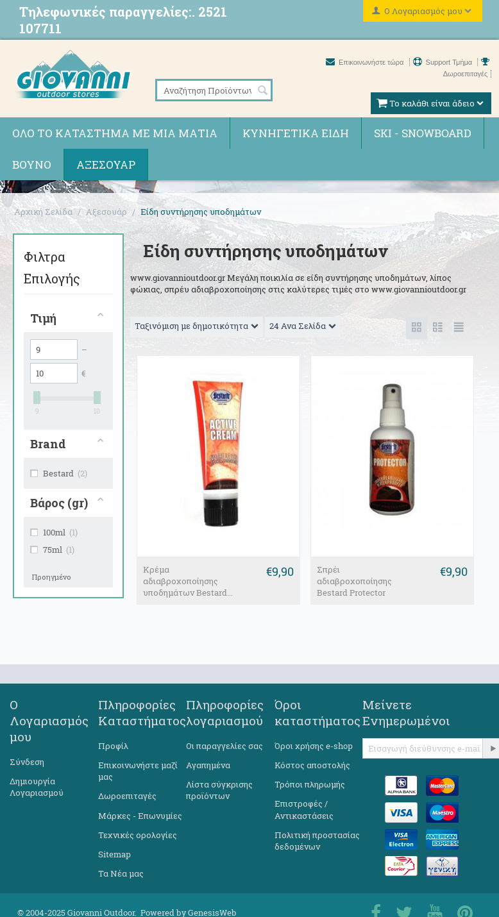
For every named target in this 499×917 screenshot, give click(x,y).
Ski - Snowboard (422, 133)
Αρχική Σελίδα (43, 211)
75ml (52, 549)
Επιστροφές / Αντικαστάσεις (304, 809)
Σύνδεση (27, 762)
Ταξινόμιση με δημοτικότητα (196, 326)
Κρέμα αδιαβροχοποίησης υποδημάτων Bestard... (188, 581)
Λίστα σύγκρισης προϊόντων (219, 790)
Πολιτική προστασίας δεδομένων (317, 840)
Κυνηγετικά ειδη (295, 133)
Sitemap (114, 854)
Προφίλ (113, 746)
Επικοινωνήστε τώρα (366, 62)
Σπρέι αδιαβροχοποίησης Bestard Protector (354, 581)
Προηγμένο (51, 577)
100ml (54, 532)
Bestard (58, 473)
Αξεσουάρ (105, 164)
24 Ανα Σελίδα (302, 326)
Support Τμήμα (444, 62)
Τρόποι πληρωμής (310, 784)
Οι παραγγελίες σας (224, 746)
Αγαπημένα (208, 765)
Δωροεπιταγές (127, 796)
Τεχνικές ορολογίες (137, 835)
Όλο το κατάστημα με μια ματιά (114, 133)
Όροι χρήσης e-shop (314, 746)
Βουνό (31, 164)
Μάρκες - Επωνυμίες (140, 815)
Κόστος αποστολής (312, 765)
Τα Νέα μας (121, 873)
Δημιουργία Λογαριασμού (36, 786)
